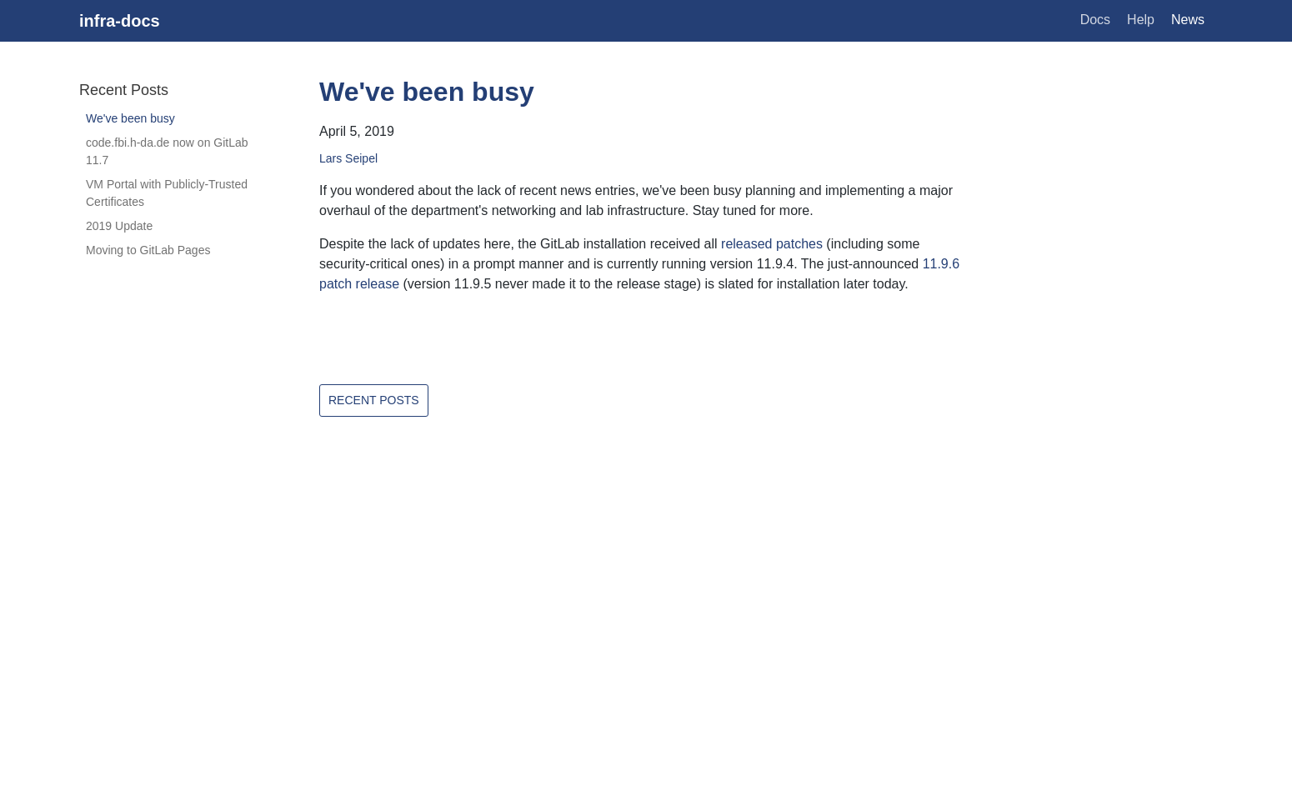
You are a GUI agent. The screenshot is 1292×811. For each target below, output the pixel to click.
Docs (1095, 20)
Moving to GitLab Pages (148, 250)
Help (1140, 20)
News (1187, 20)
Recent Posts (373, 400)
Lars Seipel (348, 158)
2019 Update (119, 226)
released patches (772, 244)
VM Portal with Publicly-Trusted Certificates (167, 193)
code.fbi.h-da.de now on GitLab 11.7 (167, 151)
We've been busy (130, 118)
